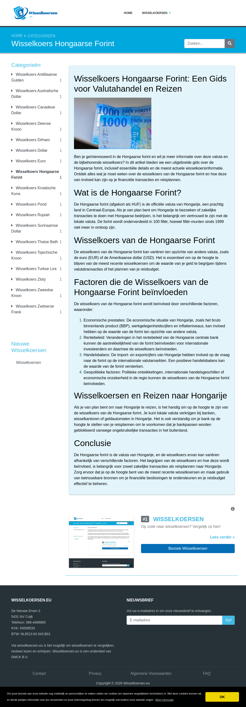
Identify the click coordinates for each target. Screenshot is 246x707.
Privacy (95, 673)
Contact (39, 673)
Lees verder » (222, 537)
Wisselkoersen (156, 13)
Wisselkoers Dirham (30, 140)
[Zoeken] (230, 43)
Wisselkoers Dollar (29, 150)
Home (128, 13)
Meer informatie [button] (164, 699)
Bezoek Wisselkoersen (187, 548)
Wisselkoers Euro (28, 161)
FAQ (207, 673)
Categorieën (41, 36)
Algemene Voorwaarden (151, 673)
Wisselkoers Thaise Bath (34, 242)
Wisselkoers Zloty (28, 279)
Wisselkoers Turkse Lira (33, 269)
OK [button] (222, 697)
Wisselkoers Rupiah (30, 215)
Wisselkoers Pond (29, 204)
